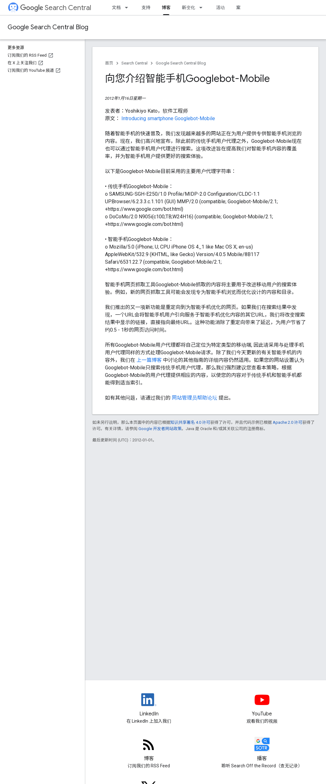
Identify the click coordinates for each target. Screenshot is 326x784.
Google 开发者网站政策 (160, 428)
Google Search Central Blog (48, 27)
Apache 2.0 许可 (287, 422)
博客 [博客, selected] (166, 7)
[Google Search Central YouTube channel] (262, 705)
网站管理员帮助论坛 (195, 398)
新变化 (188, 7)
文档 (116, 7)
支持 (146, 7)
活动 (220, 7)
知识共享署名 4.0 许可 (190, 422)
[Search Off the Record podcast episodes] (262, 750)
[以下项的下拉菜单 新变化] (202, 7)
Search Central (55, 7)
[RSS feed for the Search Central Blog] (149, 750)
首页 (109, 63)
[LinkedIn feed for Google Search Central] (149, 705)
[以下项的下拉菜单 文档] (128, 7)
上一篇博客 (150, 360)
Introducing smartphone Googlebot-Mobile (168, 118)
